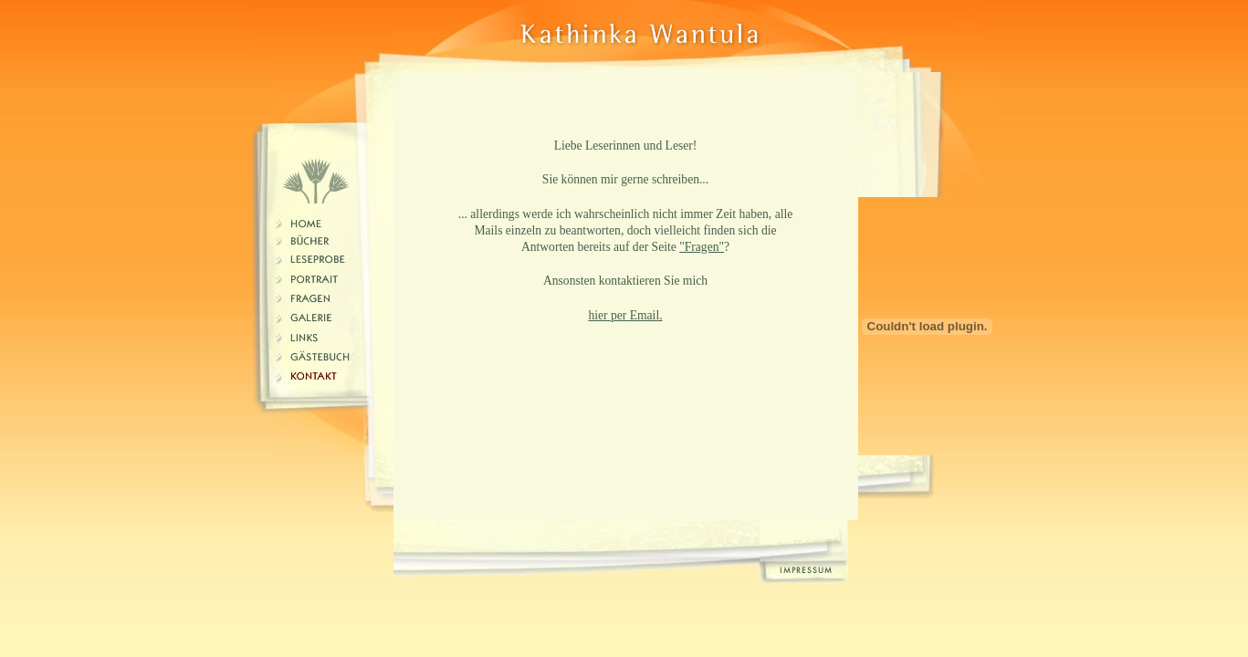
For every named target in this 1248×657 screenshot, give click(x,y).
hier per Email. (625, 315)
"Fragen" (701, 247)
